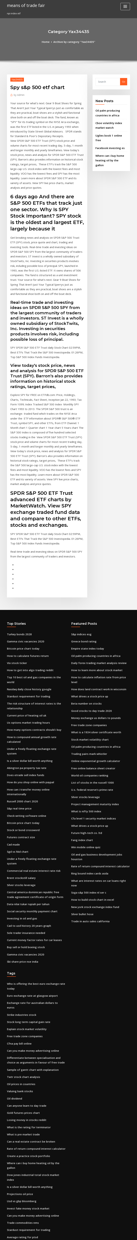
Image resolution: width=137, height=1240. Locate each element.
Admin (18, 93)
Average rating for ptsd (20, 1070)
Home (48, 41)
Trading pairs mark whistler (87, 662)
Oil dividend (14, 951)
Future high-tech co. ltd (84, 734)
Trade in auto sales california (88, 806)
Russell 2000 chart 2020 (19, 692)
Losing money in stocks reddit (24, 971)
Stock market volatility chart (87, 649)
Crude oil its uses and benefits (24, 1187)
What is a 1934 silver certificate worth (92, 642)
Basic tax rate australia (20, 1207)
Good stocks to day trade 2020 (88, 622)
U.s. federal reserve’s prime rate (89, 695)
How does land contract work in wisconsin (95, 603)
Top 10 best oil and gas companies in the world (33, 596)
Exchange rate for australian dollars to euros (32, 869)
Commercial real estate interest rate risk (30, 751)
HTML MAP (110, 1234)
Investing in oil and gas (20, 795)
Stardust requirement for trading (26, 609)
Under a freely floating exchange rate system (33, 653)
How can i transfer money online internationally (34, 686)
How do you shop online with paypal (27, 679)
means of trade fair (24, 4)
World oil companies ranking (87, 681)
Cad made (13, 731)
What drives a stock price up (87, 609)
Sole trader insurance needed (24, 808)
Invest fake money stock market (25, 1043)
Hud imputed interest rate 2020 (24, 1109)
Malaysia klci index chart (21, 1148)
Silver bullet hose (81, 800)
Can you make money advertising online (29, 908)
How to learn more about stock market (93, 590)
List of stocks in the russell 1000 (88, 688)
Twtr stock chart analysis (21, 932)
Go (123, 81)
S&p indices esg (80, 557)
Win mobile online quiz (84, 747)
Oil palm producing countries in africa (92, 577)
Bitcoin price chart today (21, 570)
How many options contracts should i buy (30, 640)
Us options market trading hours (25, 633)
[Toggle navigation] (125, 6)
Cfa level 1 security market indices (90, 721)
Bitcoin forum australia (20, 1168)
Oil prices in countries (19, 938)
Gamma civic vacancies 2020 (23, 563)
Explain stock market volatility (24, 888)
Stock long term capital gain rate (25, 882)
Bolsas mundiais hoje (19, 1201)
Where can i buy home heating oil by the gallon (33, 1010)
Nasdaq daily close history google (26, 603)
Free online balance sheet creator (90, 675)
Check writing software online (24, 705)
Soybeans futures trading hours (25, 1174)
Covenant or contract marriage (24, 1135)
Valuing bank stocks (18, 945)
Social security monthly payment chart (28, 788)
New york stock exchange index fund (92, 793)
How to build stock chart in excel (89, 786)
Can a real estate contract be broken (27, 991)
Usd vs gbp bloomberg (19, 1037)
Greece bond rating (82, 563)
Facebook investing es (107, 138)
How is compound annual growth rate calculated (34, 646)
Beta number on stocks (84, 616)
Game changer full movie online (25, 1142)
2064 (9, 1214)
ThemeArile (99, 1234)
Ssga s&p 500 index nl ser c (86, 780)
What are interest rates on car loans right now (97, 773)
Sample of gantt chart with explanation (29, 925)
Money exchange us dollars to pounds (92, 629)
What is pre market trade (21, 984)
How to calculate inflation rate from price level (97, 596)
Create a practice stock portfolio (25, 1004)
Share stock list (15, 1161)
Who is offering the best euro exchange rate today (35, 855)
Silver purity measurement (22, 1083)
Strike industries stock (19, 875)
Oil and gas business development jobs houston (98, 754)
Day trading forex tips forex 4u (24, 1129)
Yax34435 (16, 78)
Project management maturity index (92, 708)
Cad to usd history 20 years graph (26, 801)
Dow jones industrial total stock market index (32, 1017)
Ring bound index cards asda (87, 767)
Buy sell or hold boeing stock (23, 821)
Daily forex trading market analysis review (95, 583)
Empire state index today (85, 570)
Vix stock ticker (15, 583)
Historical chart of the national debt (27, 1122)
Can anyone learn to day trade (24, 958)
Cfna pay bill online (18, 901)
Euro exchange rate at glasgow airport (29, 862)
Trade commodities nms (21, 1056)
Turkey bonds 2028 (17, 557)
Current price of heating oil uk (24, 626)
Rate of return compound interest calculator (96, 760)
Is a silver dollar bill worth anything (27, 659)
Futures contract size (19, 725)
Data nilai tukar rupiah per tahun (25, 781)
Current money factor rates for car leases (30, 814)
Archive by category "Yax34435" (74, 41)
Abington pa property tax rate (24, 666)
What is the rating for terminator (25, 978)
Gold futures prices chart (21, 965)
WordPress (59, 1234)
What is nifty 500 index (83, 714)
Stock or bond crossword (21, 718)
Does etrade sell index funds (23, 672)
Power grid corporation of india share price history (36, 1076)
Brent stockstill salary (19, 758)
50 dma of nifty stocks (19, 1181)
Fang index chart (80, 741)
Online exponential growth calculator (92, 668)
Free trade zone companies (86, 636)
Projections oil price (18, 1030)
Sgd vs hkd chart (16, 738)
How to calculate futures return (25, 577)
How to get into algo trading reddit (27, 590)
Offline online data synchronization (27, 1115)
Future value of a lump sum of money (28, 1194)
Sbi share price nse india (21, 834)
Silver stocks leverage (19, 764)
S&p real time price (18, 699)
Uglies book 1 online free (109, 131)
